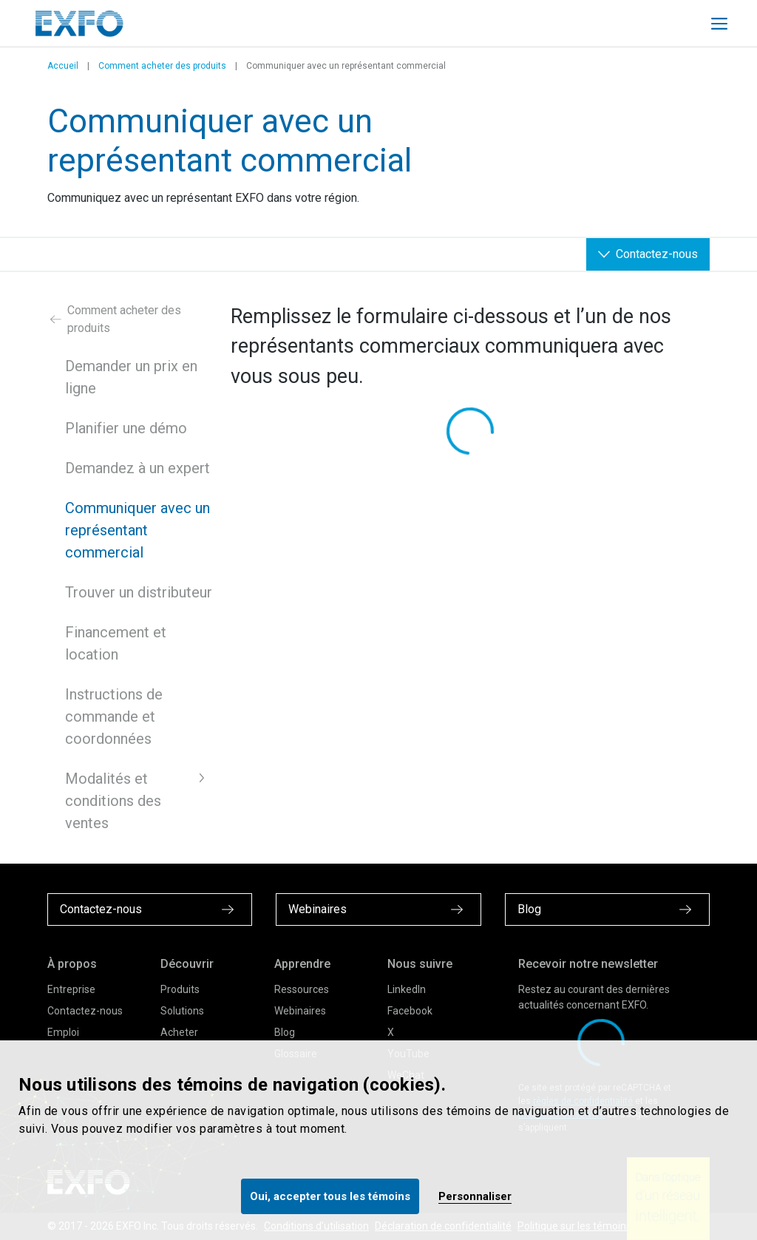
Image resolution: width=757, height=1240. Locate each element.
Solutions (182, 1011)
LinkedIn (406, 989)
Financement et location (115, 643)
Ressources (301, 989)
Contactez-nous (85, 1011)
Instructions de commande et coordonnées (114, 716)
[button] (202, 778)
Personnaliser (475, 1196)
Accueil (62, 66)
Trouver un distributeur (138, 592)
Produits (180, 989)
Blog (284, 1032)
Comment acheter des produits (162, 66)
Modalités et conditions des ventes (113, 801)
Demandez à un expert (137, 468)
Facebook (409, 1011)
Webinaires (300, 1011)
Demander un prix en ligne (131, 377)
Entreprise (71, 989)
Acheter (179, 1032)
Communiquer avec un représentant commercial (137, 530)
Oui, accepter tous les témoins (330, 1196)
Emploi (63, 1032)
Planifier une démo (126, 428)
